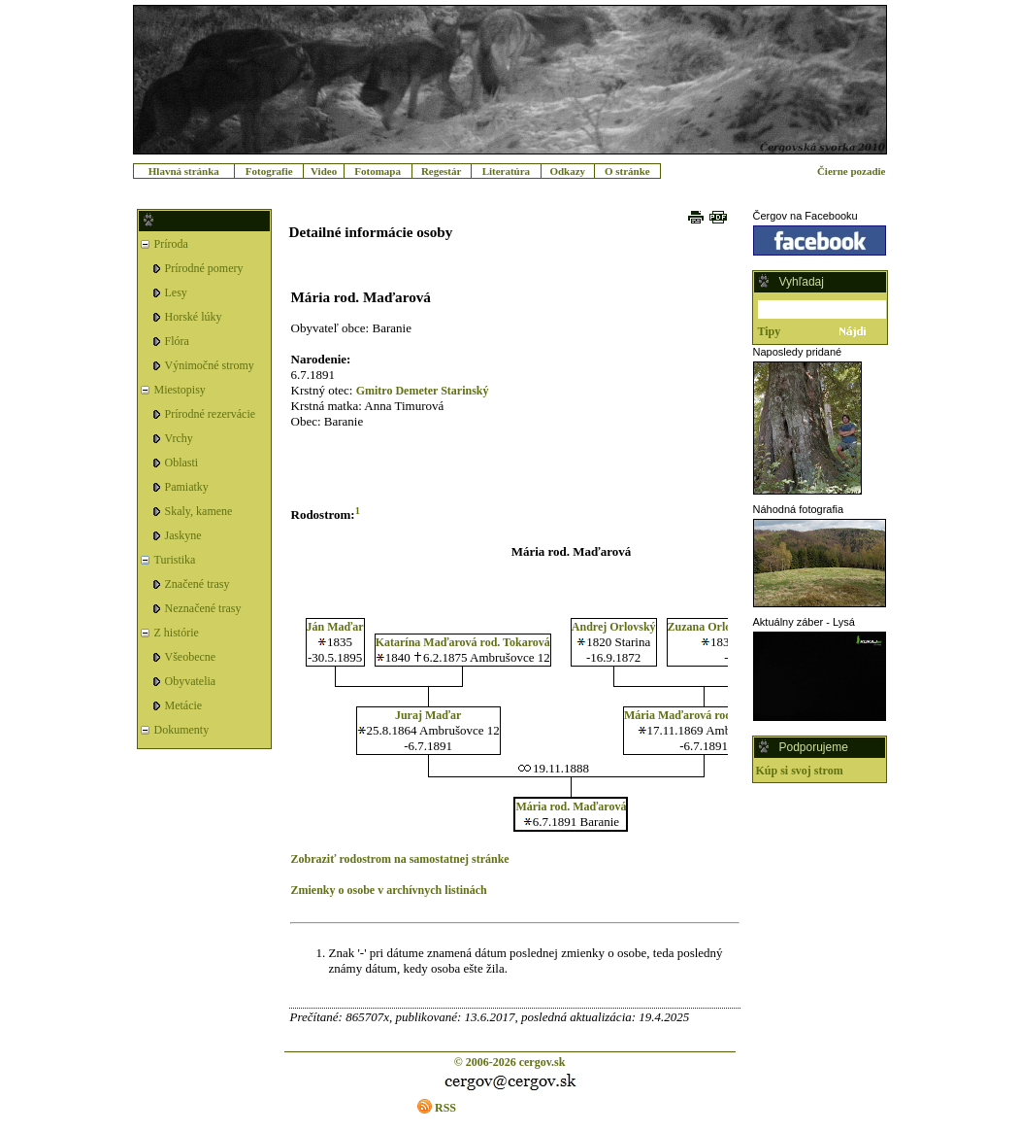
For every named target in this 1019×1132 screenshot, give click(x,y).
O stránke (627, 171)
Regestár (441, 171)
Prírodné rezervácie (210, 414)
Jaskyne (183, 535)
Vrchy (179, 438)
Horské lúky (193, 317)
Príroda (171, 244)
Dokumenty (182, 730)
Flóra (177, 341)
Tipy (769, 331)
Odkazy (567, 171)
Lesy (176, 292)
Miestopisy (180, 389)
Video (324, 171)
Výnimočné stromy (209, 365)
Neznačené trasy (203, 608)
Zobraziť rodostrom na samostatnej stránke (400, 859)
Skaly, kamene (199, 511)
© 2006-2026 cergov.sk (510, 1062)
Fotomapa (377, 171)
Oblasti (182, 462)
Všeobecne (190, 657)
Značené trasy (197, 584)
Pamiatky (187, 487)
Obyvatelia (190, 681)
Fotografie (269, 171)
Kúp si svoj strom (799, 770)
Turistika (175, 559)
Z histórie (176, 632)
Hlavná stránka (183, 171)
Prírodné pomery (204, 268)
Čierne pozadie (851, 171)
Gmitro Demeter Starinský (422, 390)
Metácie (184, 705)
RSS (445, 1108)
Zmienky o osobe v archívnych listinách (389, 890)
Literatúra (506, 171)
